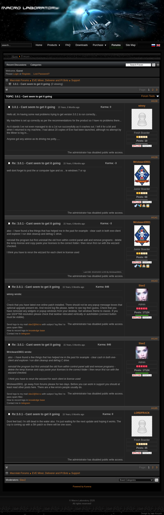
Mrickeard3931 (141, 162)
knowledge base (36, 330)
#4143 (154, 281)
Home (39, 45)
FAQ (67, 45)
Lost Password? (41, 74)
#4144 (154, 338)
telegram (25, 333)
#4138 (154, 101)
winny (141, 105)
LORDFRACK (142, 412)
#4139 (154, 157)
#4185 (154, 408)
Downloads (81, 45)
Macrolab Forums (19, 80)
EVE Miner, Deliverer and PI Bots (50, 80)
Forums (116, 45)
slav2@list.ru (34, 324)
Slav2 (142, 285)
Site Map (130, 45)
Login (16, 74)
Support (75, 80)
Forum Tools (148, 96)
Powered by (78, 486)
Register (26, 74)
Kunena (87, 486)
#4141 (154, 217)
